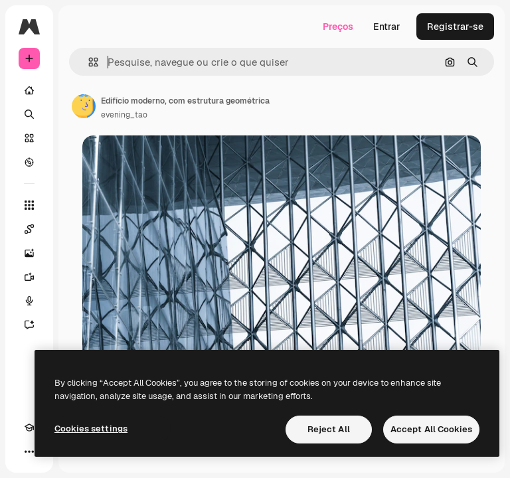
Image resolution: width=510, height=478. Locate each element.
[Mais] (29, 451)
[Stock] (29, 138)
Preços (338, 27)
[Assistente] (29, 324)
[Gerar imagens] (29, 253)
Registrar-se (455, 27)
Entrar (386, 27)
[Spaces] (29, 229)
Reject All (328, 429)
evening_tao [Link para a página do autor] (124, 115)
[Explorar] (29, 162)
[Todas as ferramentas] (29, 205)
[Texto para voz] (29, 300)
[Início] (29, 90)
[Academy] (29, 427)
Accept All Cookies (431, 429)
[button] (88, 62)
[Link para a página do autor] (84, 106)
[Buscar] (29, 114)
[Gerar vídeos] (29, 276)
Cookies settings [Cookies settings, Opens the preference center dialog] (91, 428)
